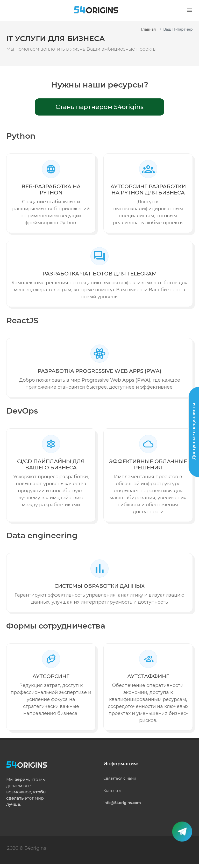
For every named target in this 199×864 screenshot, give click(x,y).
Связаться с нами (119, 778)
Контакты (112, 790)
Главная (148, 29)
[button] (189, 10)
